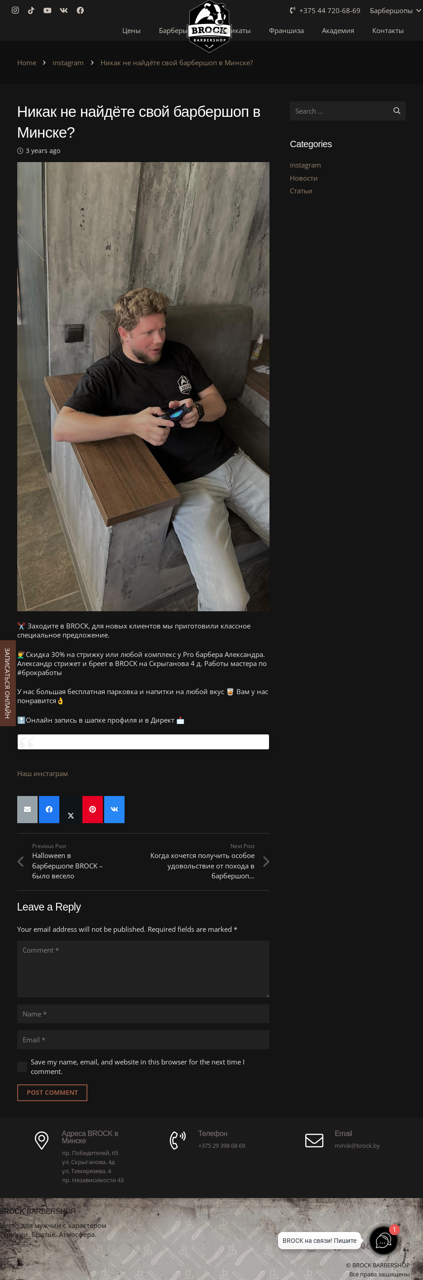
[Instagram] (17, 10)
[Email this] (27, 809)
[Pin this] (92, 809)
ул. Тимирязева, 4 (86, 1171)
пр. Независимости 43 (93, 1180)
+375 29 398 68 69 (221, 1145)
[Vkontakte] (66, 10)
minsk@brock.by (357, 1145)
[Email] (143, 1039)
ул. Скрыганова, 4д (88, 1162)
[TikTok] (34, 10)
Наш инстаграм (42, 773)
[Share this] (49, 809)
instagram (305, 164)
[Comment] (143, 968)
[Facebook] (83, 10)
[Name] (143, 1013)
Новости (304, 177)
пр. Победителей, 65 (90, 1153)
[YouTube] (50, 10)
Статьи (301, 190)
